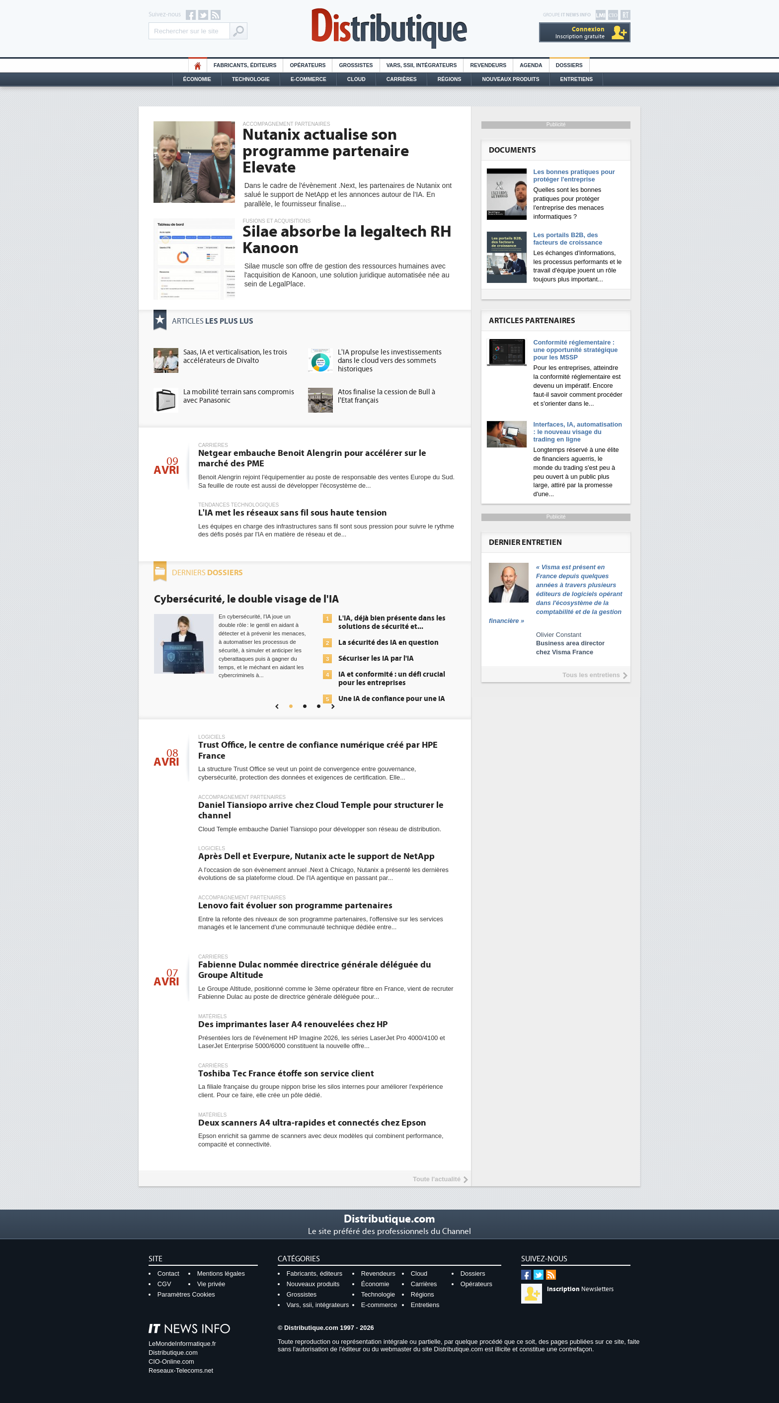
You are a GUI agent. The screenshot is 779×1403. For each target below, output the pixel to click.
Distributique (389, 28)
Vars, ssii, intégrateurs (318, 1305)
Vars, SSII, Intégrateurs (422, 65)
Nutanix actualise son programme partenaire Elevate (325, 151)
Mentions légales (221, 1273)
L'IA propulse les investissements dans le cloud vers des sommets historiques (390, 360)
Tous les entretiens (591, 675)
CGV (164, 1284)
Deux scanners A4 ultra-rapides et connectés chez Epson (312, 1123)
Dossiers (569, 65)
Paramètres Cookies (186, 1294)
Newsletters (580, 1289)
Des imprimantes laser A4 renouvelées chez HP (293, 1024)
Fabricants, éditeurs (245, 65)
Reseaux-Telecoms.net (181, 1370)
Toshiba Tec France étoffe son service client (286, 1073)
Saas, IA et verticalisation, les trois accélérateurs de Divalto (235, 356)
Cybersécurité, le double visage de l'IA (246, 599)
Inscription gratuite (580, 32)
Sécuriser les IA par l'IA (376, 658)
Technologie (251, 79)
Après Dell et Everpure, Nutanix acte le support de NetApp (316, 856)
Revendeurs (488, 65)
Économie (197, 79)
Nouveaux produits (313, 1284)
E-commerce (308, 79)
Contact (168, 1273)
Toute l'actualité (437, 1179)
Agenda (531, 65)
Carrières (402, 79)
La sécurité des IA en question (388, 642)
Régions (450, 79)
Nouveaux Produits (510, 79)
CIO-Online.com (171, 1361)
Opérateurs (307, 65)
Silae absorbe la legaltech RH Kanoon (347, 240)
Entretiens (576, 79)
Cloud (356, 79)
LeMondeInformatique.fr (182, 1343)
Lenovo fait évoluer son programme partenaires (295, 905)
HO (197, 65)
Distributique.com (173, 1352)
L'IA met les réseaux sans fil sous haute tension (292, 513)
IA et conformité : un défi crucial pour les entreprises (391, 678)
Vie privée (211, 1284)
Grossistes (356, 65)
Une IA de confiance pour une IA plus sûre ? (391, 703)
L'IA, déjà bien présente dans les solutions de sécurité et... (392, 622)
